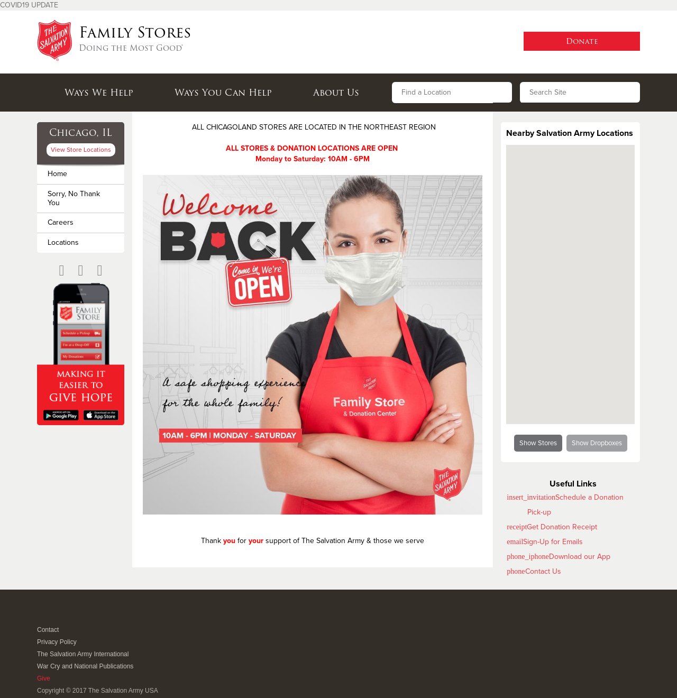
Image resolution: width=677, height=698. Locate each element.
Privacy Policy (57, 642)
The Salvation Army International (83, 654)
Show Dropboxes (597, 443)
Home (57, 173)
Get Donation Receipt (562, 526)
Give (43, 678)
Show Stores (538, 443)
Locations (63, 242)
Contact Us (543, 571)
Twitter (55, 615)
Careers (61, 222)
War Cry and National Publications (85, 666)
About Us (336, 92)
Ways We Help (99, 92)
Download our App (579, 556)
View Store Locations (81, 149)
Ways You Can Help (223, 92)
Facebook (42, 615)
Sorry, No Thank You (74, 198)
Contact (48, 629)
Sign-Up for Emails (553, 541)
